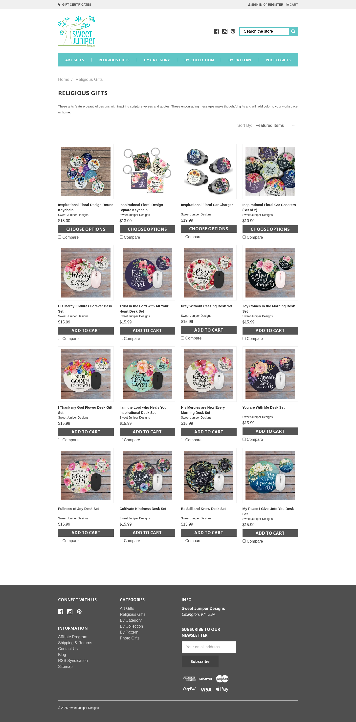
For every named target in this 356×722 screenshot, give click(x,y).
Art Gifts (74, 59)
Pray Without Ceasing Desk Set (206, 306)
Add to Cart (85, 330)
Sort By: (244, 125)
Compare (68, 237)
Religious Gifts (114, 59)
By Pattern (239, 59)
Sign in (255, 4)
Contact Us (68, 649)
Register (275, 4)
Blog (62, 655)
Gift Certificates (74, 4)
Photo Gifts (278, 59)
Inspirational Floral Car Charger (207, 205)
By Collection (199, 59)
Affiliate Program (72, 637)
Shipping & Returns (75, 643)
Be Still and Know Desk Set (203, 509)
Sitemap (65, 666)
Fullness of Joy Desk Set (78, 509)
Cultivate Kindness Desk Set (143, 509)
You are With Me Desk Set (264, 407)
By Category (157, 59)
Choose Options (85, 229)
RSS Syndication (73, 660)
